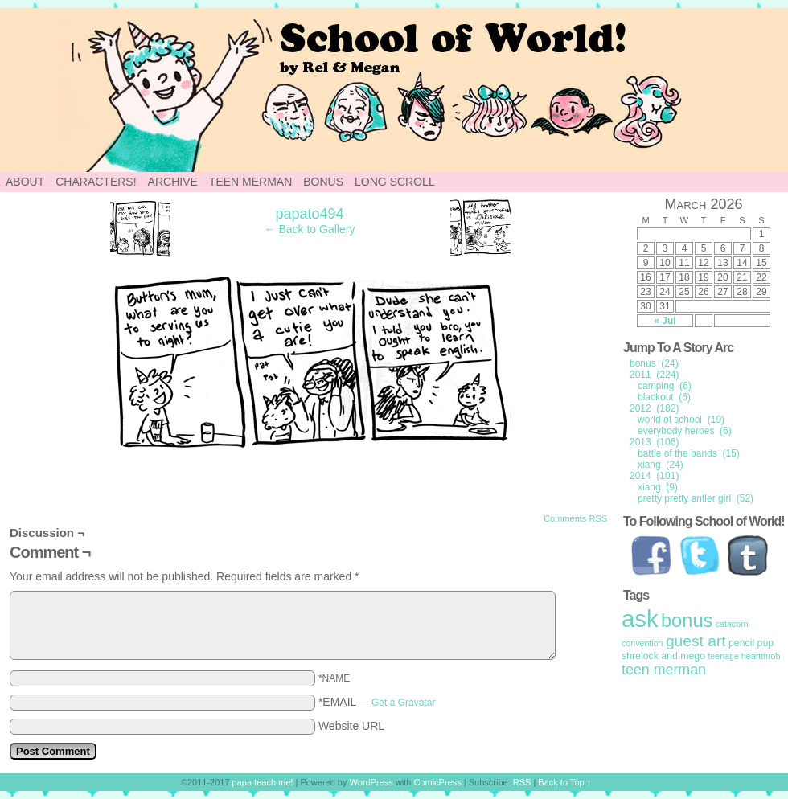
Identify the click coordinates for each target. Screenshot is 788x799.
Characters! (95, 181)
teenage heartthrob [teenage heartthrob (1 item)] (744, 656)
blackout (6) (664, 397)
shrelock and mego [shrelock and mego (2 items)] (663, 656)
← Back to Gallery (310, 229)
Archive (173, 181)
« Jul (664, 320)
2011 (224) (654, 374)
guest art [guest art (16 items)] (696, 641)
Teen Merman (250, 181)
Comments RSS (575, 518)
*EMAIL (377, 701)
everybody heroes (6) (685, 430)
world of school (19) (681, 419)
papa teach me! (262, 782)
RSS (522, 782)
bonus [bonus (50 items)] (686, 620)
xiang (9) (658, 487)
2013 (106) (654, 442)
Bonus (323, 181)
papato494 (309, 214)
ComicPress (437, 782)
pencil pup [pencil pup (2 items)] (751, 643)
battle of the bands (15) (689, 453)
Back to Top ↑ (564, 782)
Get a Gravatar (403, 702)
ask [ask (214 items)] (640, 618)
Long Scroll (395, 181)
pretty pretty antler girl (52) (695, 498)
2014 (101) (654, 475)
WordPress (371, 782)
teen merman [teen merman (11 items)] (664, 670)
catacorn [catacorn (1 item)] (732, 624)
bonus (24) (654, 363)
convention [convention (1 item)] (642, 643)
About (25, 181)
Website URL (351, 725)
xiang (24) (660, 464)
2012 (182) (654, 408)
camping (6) (665, 385)
